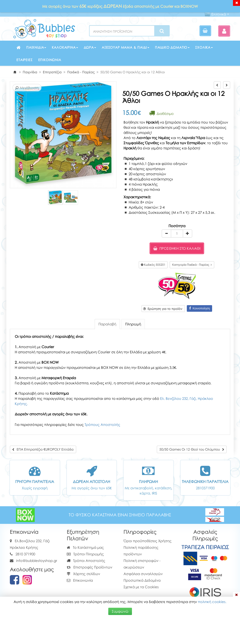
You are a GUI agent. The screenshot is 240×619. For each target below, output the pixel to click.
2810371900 (205, 488)
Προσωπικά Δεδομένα (142, 580)
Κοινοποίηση (199, 308)
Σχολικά (204, 47)
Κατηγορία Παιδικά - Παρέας (192, 264)
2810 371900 (25, 554)
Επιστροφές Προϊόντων (89, 567)
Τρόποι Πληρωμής (85, 554)
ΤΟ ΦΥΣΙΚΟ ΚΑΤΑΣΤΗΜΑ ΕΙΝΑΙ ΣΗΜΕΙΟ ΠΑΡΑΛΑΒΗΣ (120, 514)
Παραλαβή (107, 324)
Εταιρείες (24, 60)
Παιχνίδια (36, 47)
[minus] (166, 233)
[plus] (187, 233)
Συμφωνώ (120, 611)
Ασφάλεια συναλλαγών (143, 574)
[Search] (161, 31)
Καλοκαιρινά (65, 47)
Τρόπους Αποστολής (102, 424)
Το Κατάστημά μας (85, 547)
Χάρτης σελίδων (83, 574)
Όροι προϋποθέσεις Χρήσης (148, 541)
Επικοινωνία (49, 60)
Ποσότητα (177, 226)
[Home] (14, 72)
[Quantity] (177, 233)
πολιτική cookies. (212, 602)
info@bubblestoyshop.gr (36, 560)
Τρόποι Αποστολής (86, 560)
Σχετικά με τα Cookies (141, 587)
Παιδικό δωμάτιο (172, 47)
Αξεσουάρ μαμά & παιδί (125, 47)
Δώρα (90, 47)
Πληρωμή (133, 324)
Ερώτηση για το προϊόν (162, 309)
